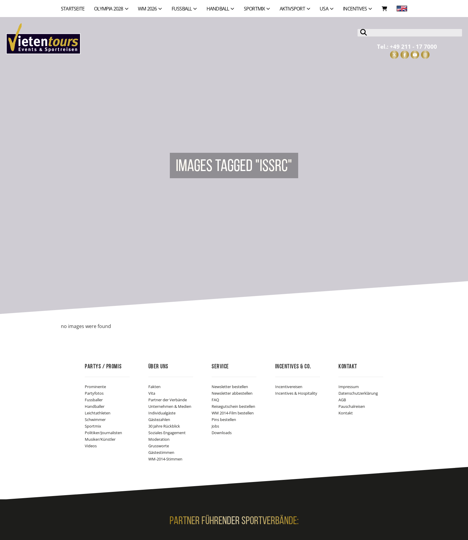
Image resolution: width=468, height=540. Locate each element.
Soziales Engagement (167, 432)
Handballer (94, 406)
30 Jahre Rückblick (164, 426)
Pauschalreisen (351, 406)
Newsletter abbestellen (232, 393)
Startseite (72, 8)
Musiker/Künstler (100, 439)
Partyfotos (94, 393)
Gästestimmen (161, 452)
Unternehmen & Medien (169, 406)
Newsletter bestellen (230, 386)
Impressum (348, 386)
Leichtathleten (97, 413)
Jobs (215, 426)
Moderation (159, 439)
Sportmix (93, 426)
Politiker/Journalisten (103, 432)
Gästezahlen (159, 419)
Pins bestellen (224, 419)
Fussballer (94, 399)
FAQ (215, 399)
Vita (151, 393)
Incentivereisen (288, 386)
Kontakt (345, 413)
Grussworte (158, 446)
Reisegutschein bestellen (233, 406)
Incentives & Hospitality (296, 393)
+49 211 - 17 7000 (413, 46)
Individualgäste (162, 413)
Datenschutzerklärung (358, 393)
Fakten (154, 386)
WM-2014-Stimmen (165, 459)
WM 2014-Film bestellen (233, 413)
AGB (342, 399)
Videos (91, 446)
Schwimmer (95, 419)
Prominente (95, 386)
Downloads (222, 432)
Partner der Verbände (167, 399)
